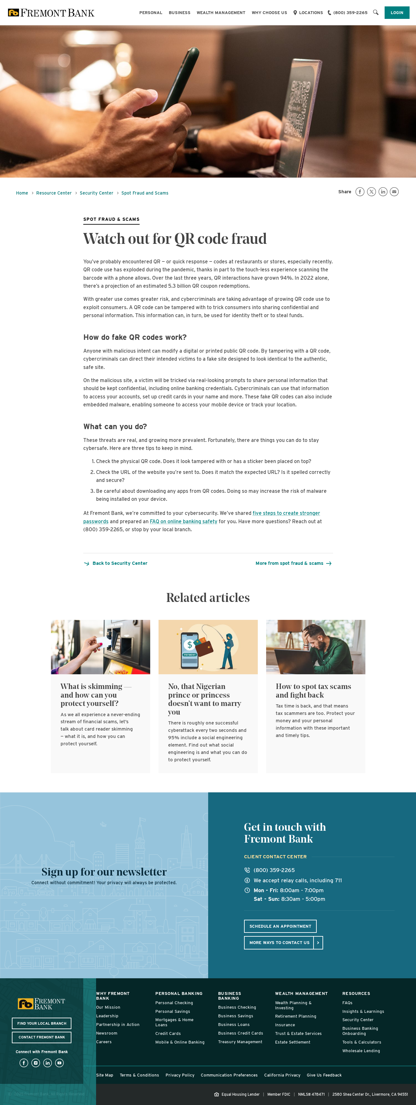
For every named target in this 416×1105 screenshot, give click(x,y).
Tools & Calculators (361, 1042)
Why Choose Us (269, 12)
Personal (150, 12)
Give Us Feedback (324, 1074)
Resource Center (54, 193)
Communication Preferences (229, 1074)
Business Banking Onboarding (360, 1031)
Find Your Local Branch (41, 1023)
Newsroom (106, 1033)
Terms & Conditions (139, 1074)
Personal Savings (172, 1011)
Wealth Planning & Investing (293, 1005)
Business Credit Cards (240, 1033)
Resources (356, 993)
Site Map (104, 1074)
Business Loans (234, 1024)
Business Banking (229, 996)
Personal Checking (174, 1002)
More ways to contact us (279, 942)
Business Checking (237, 1007)
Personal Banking (178, 993)
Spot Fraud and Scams (144, 193)
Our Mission (108, 1007)
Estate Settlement (292, 1042)
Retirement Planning (295, 1016)
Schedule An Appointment (280, 926)
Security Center (96, 193)
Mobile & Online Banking (180, 1042)
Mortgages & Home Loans (174, 1022)
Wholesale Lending (361, 1050)
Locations (311, 12)
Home (22, 193)
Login (397, 12)
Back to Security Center (115, 563)
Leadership (107, 1015)
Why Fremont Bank (113, 996)
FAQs (347, 1002)
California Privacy (282, 1074)
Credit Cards (168, 1033)
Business (180, 12)
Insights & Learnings (363, 1011)
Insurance (285, 1024)
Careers (104, 1041)
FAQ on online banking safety (183, 521)
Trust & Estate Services (298, 1033)
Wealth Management (221, 12)
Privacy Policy (180, 1074)
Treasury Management (240, 1041)
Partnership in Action (118, 1024)
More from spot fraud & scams (293, 563)
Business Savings (235, 1015)
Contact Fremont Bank (42, 1037)
